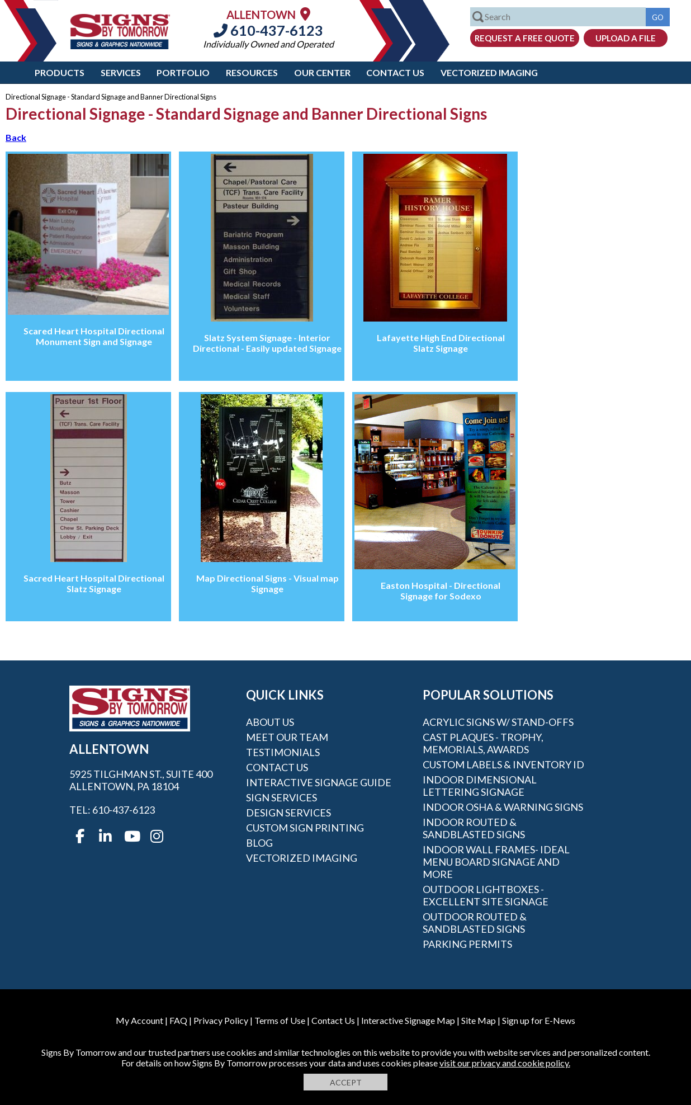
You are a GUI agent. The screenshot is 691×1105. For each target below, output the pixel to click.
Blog (259, 843)
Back (16, 137)
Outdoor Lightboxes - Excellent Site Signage (485, 895)
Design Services (288, 812)
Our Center (322, 72)
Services (121, 72)
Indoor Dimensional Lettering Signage (480, 785)
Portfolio (183, 72)
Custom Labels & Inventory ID (503, 764)
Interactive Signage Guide (318, 782)
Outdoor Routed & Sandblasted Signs (475, 922)
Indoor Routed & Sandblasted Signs (474, 828)
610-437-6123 (268, 30)
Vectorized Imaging (489, 72)
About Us (270, 722)
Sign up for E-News (538, 1020)
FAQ (178, 1020)
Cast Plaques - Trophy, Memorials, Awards (483, 743)
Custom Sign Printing (305, 827)
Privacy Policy (220, 1020)
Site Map (478, 1020)
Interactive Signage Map (408, 1020)
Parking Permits (467, 944)
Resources (252, 72)
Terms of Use (279, 1020)
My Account (139, 1020)
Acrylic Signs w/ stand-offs (498, 722)
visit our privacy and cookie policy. (504, 1062)
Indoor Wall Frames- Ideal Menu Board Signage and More (496, 861)
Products (59, 72)
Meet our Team (287, 737)
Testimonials (283, 752)
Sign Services (281, 797)
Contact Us (395, 72)
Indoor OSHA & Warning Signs (503, 807)
